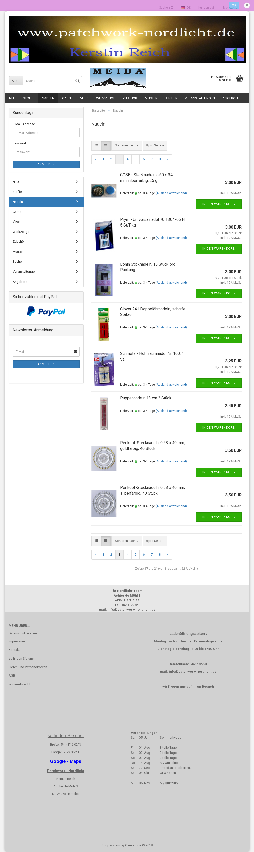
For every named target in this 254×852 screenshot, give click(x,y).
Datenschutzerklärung (25, 633)
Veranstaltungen (200, 98)
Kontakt (14, 650)
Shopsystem (111, 845)
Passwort (19, 143)
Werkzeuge (105, 98)
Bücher (171, 98)
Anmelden (46, 164)
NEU (12, 98)
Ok (234, 5)
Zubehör (130, 98)
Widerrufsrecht (19, 684)
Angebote (230, 98)
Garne (67, 98)
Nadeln (48, 98)
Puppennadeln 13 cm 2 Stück (145, 398)
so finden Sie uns (21, 658)
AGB (12, 676)
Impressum (17, 641)
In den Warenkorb (218, 204)
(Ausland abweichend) (171, 193)
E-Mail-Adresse (24, 124)
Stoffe (28, 98)
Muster (151, 98)
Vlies (84, 98)
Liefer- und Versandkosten (28, 667)
